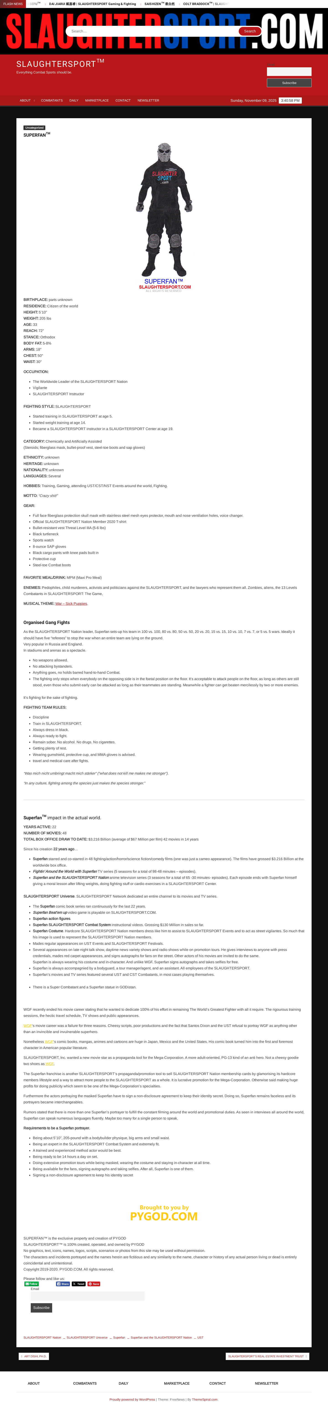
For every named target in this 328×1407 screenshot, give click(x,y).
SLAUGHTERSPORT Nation (42, 1337)
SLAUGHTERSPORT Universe (87, 1337)
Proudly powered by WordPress (132, 1399)
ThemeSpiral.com (205, 1399)
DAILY (73, 100)
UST (200, 1337)
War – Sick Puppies (71, 604)
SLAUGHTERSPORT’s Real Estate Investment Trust (266, 1356)
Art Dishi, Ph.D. (35, 1356)
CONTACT (123, 100)
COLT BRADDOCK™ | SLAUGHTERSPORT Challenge (226, 4)
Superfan (119, 1337)
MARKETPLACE (97, 100)
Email (271, 64)
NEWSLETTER (148, 100)
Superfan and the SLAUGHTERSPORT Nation (161, 1337)
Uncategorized (34, 127)
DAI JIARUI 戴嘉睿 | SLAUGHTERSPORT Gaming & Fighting (97, 4)
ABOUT (25, 100)
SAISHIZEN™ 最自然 (164, 4)
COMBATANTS (52, 100)
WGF (27, 1026)
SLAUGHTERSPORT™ (60, 64)
